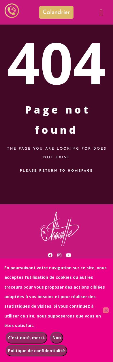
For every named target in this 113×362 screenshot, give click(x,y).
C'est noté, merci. (26, 337)
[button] (101, 12)
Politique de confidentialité (36, 350)
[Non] (106, 310)
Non (56, 337)
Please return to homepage (56, 170)
